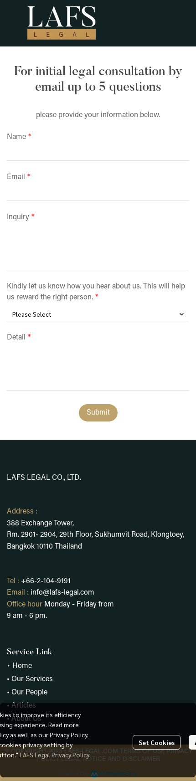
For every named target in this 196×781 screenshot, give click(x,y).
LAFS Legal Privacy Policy (54, 754)
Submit (98, 412)
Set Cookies (157, 742)
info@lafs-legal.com (62, 592)
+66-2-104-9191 (46, 581)
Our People (29, 692)
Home (22, 666)
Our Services (32, 679)
